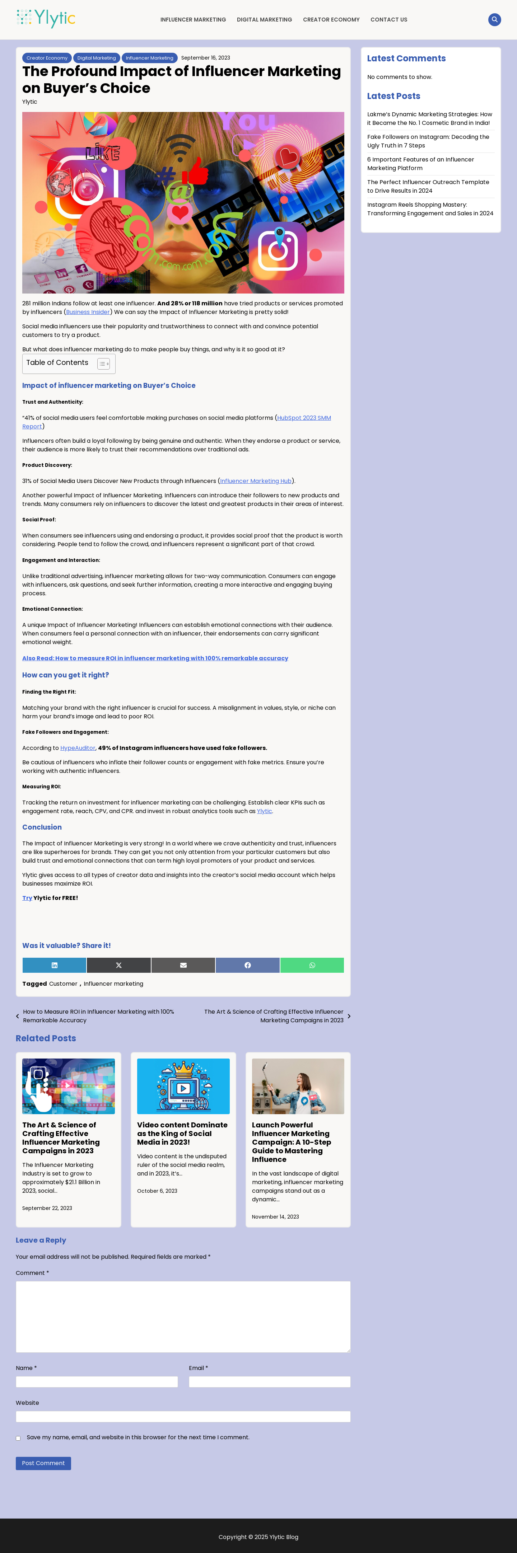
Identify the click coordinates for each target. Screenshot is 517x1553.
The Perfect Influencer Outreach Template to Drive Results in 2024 (428, 186)
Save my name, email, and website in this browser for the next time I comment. (138, 1437)
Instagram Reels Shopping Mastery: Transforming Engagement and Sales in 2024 (430, 209)
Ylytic (29, 102)
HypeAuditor (78, 748)
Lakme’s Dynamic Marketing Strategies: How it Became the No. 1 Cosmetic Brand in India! (429, 118)
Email (198, 1368)
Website (27, 1403)
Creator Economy (331, 19)
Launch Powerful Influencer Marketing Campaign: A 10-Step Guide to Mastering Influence (291, 1142)
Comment (32, 1273)
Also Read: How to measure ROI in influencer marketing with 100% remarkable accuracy (155, 658)
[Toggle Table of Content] (100, 364)
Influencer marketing (113, 984)
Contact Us (389, 19)
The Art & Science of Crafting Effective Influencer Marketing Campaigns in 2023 (61, 1138)
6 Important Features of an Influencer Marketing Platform (420, 163)
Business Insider (88, 312)
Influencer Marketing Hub (256, 481)
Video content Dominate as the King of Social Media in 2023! (182, 1133)
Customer (63, 984)
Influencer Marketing (193, 19)
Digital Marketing (264, 19)
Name (26, 1368)
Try (27, 898)
